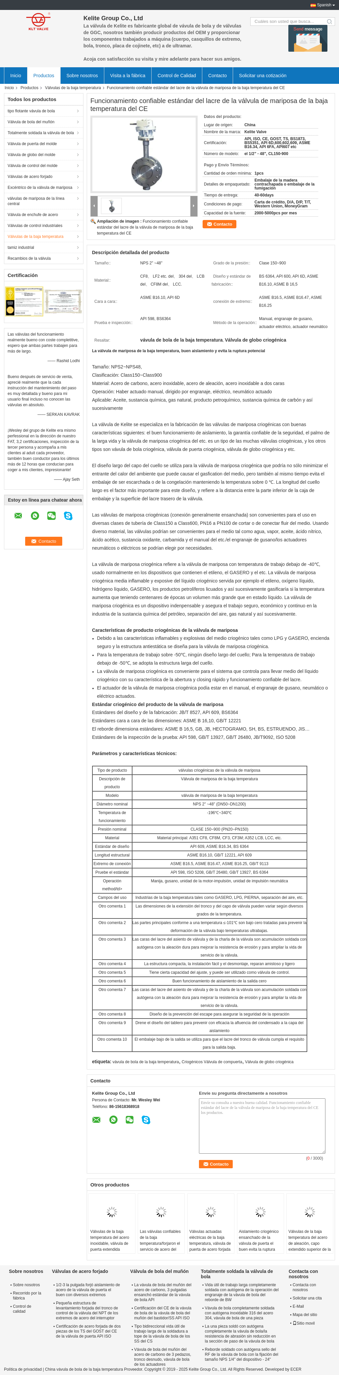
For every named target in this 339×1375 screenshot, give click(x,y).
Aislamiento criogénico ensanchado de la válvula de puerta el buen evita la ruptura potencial (259, 1243)
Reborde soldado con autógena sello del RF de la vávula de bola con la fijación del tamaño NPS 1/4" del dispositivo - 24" (241, 1354)
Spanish (324, 5)
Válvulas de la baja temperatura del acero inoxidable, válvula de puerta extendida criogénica (109, 1243)
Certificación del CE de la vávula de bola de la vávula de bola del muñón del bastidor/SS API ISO (162, 1313)
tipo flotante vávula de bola (31, 111)
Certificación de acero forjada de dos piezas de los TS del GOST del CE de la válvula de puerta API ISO (88, 1331)
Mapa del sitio (305, 1314)
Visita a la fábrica (127, 75)
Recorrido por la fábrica (27, 1295)
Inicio (15, 75)
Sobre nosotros (82, 75)
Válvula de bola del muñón (31, 122)
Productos (43, 75)
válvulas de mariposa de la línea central (36, 201)
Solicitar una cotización (262, 75)
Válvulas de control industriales (35, 225)
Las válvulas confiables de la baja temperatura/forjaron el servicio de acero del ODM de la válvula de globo (160, 1246)
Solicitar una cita (307, 1298)
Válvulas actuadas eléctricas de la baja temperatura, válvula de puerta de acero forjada (210, 1240)
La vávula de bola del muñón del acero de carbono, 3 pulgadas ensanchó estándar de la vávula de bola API (162, 1292)
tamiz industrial (21, 247)
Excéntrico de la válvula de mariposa (40, 187)
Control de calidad (22, 1309)
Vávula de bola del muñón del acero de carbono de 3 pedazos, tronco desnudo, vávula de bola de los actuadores (162, 1357)
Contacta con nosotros (304, 1287)
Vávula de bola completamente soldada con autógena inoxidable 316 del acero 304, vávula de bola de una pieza (239, 1313)
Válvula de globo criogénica (269, 1062)
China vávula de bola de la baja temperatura (84, 1369)
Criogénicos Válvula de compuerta (212, 1062)
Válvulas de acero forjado (30, 176)
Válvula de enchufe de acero (33, 214)
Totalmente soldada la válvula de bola (41, 133)
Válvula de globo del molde (31, 154)
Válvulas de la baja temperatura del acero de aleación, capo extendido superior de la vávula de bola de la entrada (309, 1246)
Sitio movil (304, 1323)
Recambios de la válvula (29, 258)
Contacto (217, 75)
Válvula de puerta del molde (32, 143)
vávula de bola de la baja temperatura (146, 1062)
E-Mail (298, 1306)
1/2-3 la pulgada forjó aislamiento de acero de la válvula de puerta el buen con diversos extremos (88, 1290)
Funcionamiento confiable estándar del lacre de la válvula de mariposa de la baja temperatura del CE (145, 227)
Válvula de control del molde (33, 165)
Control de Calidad (177, 75)
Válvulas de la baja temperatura (73, 87)
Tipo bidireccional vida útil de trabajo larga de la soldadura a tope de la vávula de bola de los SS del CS (162, 1334)
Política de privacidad (23, 1369)
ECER (295, 1369)
